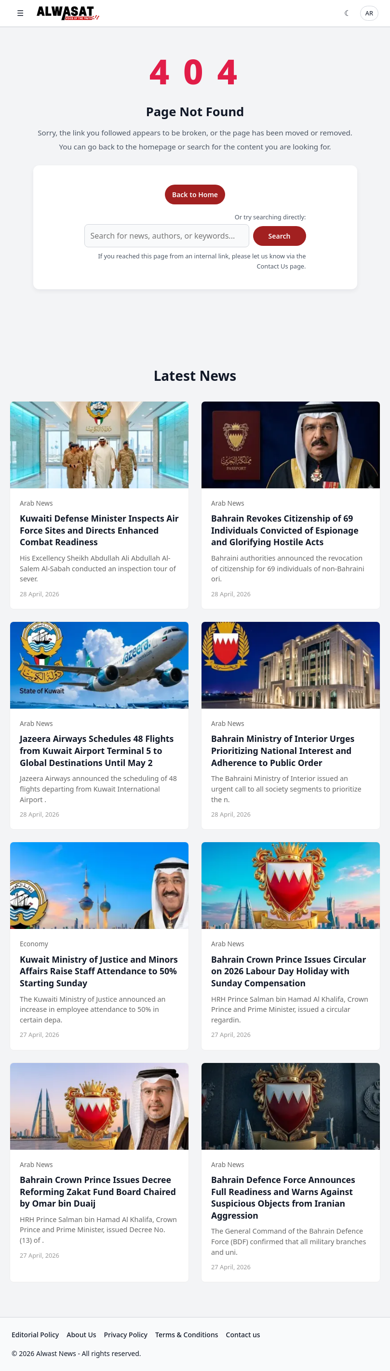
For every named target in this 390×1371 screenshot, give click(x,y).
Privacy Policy (126, 1334)
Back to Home (195, 194)
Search (280, 236)
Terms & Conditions (186, 1334)
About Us (81, 1334)
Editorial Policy (35, 1334)
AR (369, 13)
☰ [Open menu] (20, 13)
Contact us (243, 1334)
